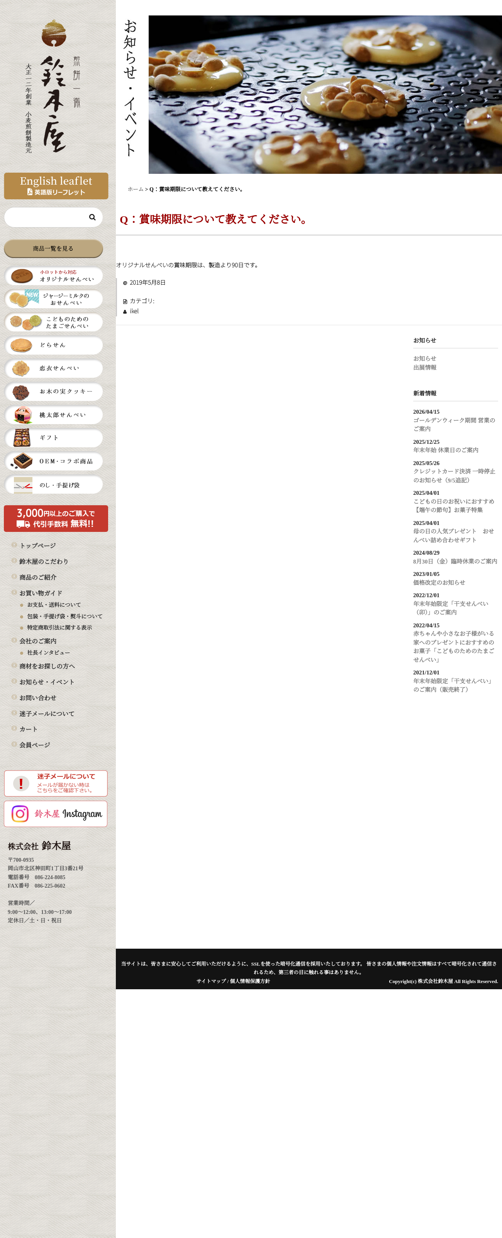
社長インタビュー (48, 653)
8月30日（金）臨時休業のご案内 (455, 562)
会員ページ (34, 745)
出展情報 (424, 368)
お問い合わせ (37, 698)
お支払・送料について (54, 605)
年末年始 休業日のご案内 (445, 450)
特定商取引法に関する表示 (59, 628)
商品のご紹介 (37, 578)
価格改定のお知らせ (439, 583)
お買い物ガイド (41, 594)
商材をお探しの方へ (47, 667)
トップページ (37, 546)
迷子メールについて (47, 714)
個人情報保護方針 (250, 982)
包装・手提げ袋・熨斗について (65, 617)
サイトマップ (211, 982)
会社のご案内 (37, 642)
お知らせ (424, 359)
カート (28, 730)
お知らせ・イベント (47, 682)
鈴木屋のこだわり (44, 562)
